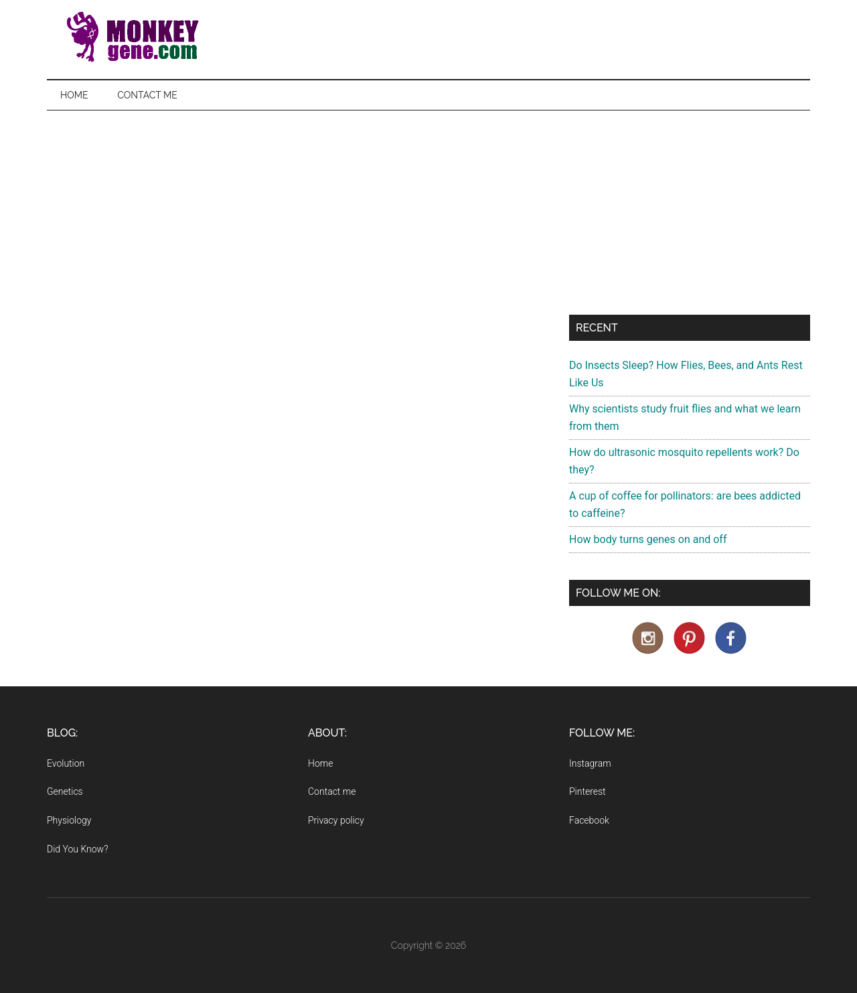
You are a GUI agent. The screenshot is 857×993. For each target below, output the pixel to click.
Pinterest (587, 791)
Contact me (332, 791)
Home (320, 763)
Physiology (69, 820)
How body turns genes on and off (647, 539)
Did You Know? (77, 849)
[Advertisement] (428, 211)
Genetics (65, 791)
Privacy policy (336, 820)
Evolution (65, 763)
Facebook (589, 820)
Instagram (590, 763)
